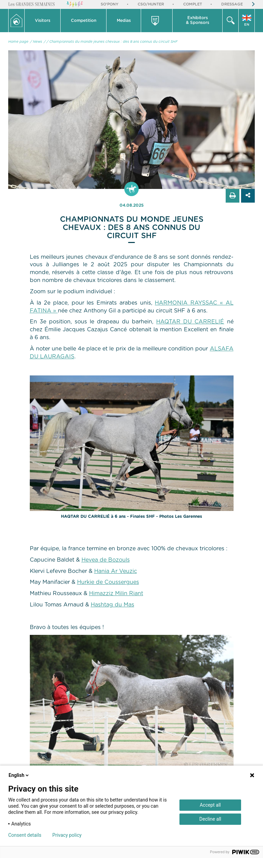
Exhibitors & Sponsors (197, 20)
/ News (36, 41)
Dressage (232, 4)
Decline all (210, 819)
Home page (18, 41)
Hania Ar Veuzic (115, 571)
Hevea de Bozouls (106, 560)
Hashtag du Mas (112, 604)
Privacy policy (67, 835)
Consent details (24, 835)
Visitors (42, 20)
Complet (192, 4)
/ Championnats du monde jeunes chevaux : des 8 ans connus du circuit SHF (112, 41)
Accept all (210, 805)
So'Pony (109, 4)
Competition (83, 20)
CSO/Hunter (151, 4)
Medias (124, 20)
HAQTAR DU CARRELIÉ (190, 321)
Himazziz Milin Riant (116, 593)
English (19, 775)
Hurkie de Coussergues (108, 582)
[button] (43, 20)
